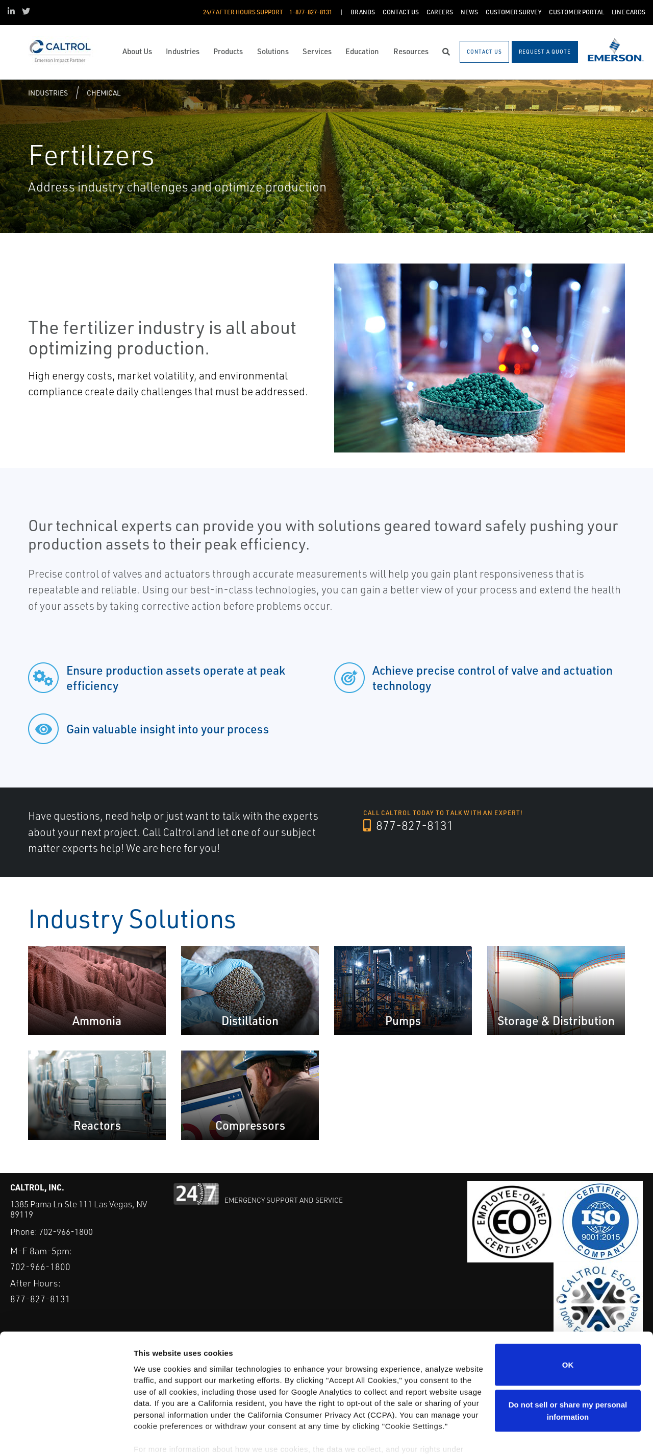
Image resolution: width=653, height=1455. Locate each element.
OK (568, 1318)
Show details (157, 1434)
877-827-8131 (409, 825)
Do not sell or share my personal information (568, 1363)
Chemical (103, 92)
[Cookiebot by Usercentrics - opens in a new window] (66, 1435)
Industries (48, 92)
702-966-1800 (66, 1231)
